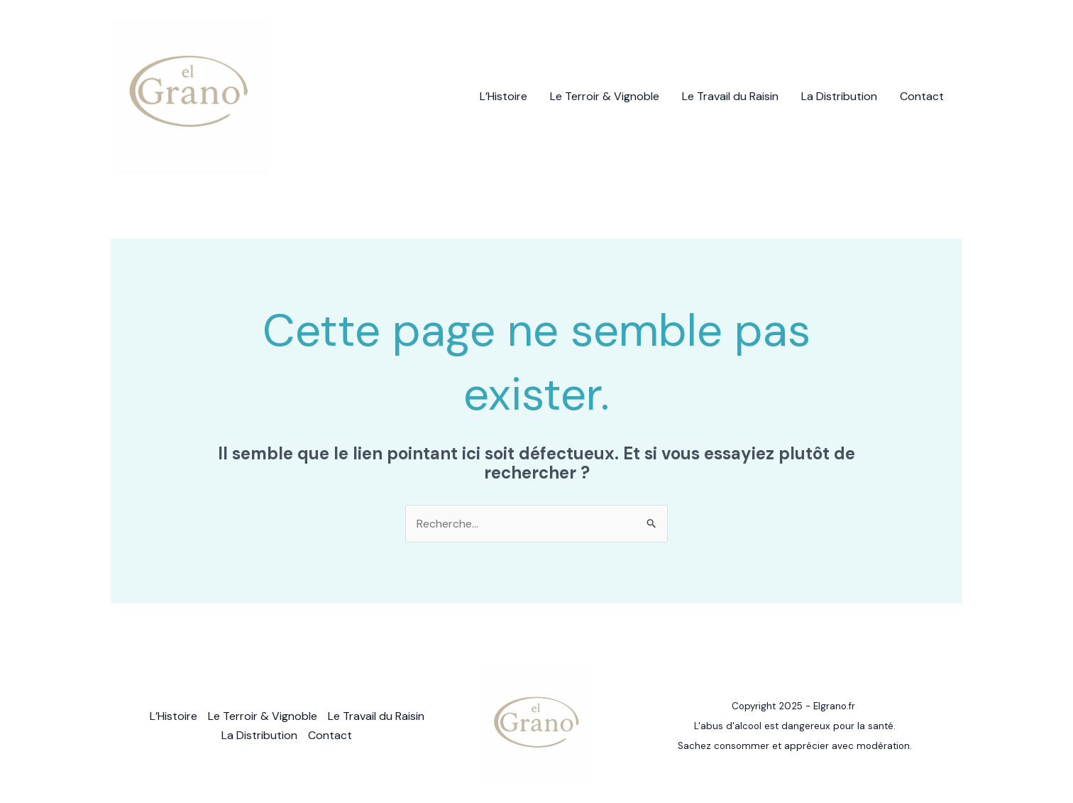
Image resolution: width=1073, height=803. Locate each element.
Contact (922, 96)
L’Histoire (503, 96)
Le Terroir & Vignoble (604, 96)
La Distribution (839, 96)
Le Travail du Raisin (730, 96)
